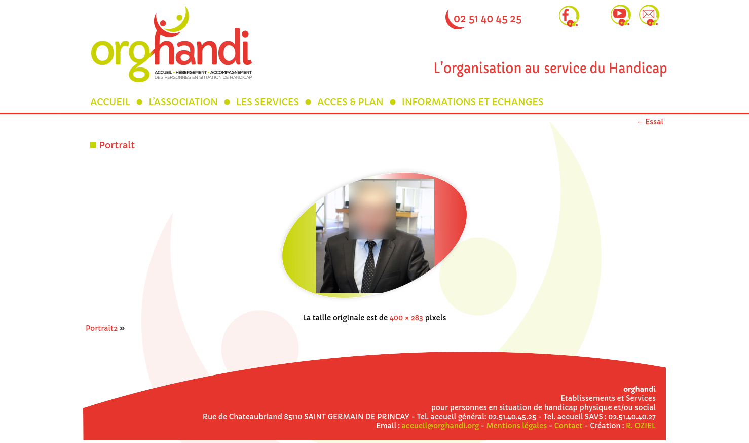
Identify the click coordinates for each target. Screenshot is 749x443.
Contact (568, 425)
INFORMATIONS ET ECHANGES (473, 102)
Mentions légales (516, 425)
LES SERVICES (267, 102)
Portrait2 (102, 328)
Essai (649, 121)
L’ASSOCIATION (183, 102)
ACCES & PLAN (350, 102)
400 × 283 (406, 317)
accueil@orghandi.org (440, 425)
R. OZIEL (641, 425)
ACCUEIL (110, 102)
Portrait (117, 145)
